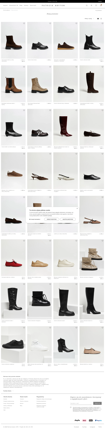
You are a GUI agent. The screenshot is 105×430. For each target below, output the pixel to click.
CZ (29, 427)
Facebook (76, 427)
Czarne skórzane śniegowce (34, 320)
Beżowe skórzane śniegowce (86, 277)
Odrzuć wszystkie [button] (52, 219)
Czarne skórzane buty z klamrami (61, 103)
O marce (22, 399)
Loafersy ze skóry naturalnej (60, 233)
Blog (21, 405)
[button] (87, 5)
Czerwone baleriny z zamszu (8, 277)
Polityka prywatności (41, 401)
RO (32, 427)
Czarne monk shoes (32, 59)
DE (27, 427)
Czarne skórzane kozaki (59, 320)
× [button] (77, 208)
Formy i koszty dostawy (9, 403)
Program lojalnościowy (52, 1)
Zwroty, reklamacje (8, 405)
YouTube (84, 427)
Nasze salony (7, 407)
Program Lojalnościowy (9, 401)
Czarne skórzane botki (85, 59)
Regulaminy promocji (41, 403)
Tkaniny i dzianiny (24, 401)
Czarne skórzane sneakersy (8, 364)
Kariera (21, 403)
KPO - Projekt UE (20, 427)
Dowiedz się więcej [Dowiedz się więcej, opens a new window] (47, 215)
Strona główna (6, 10)
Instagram (92, 427)
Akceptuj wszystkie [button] (68, 219)
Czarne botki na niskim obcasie (9, 146)
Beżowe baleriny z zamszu (86, 364)
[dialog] (52, 215)
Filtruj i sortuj (89, 18)
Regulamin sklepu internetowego (44, 399)
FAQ (4, 410)
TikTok (100, 427)
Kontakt (5, 399)
